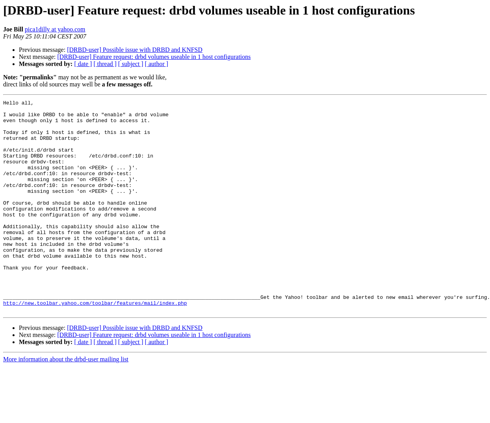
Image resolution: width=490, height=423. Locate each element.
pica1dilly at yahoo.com (55, 29)
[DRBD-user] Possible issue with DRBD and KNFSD (135, 49)
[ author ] (156, 63)
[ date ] (83, 63)
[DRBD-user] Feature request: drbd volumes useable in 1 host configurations (154, 56)
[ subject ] (130, 63)
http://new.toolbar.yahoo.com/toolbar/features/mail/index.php (95, 344)
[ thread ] (105, 63)
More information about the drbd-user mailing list (65, 401)
